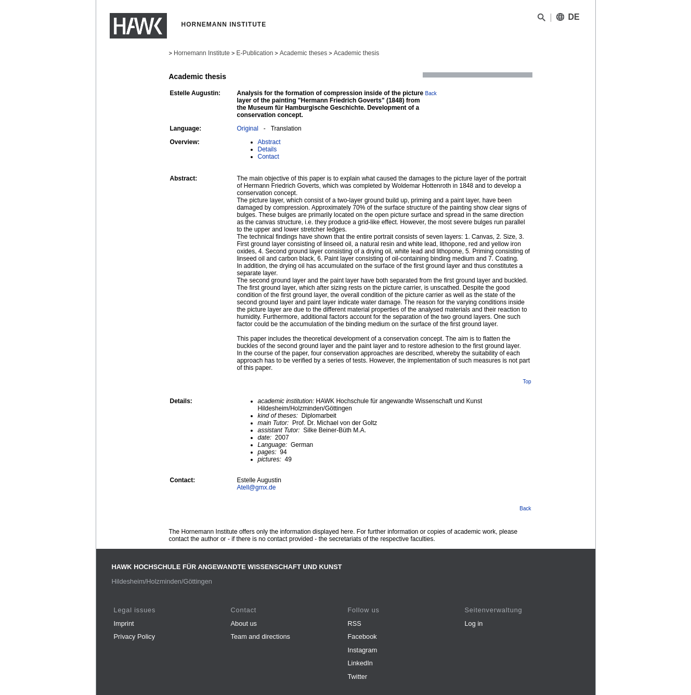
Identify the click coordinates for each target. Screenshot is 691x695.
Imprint (124, 623)
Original (247, 128)
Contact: (182, 480)
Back (431, 93)
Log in (474, 623)
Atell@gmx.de (256, 487)
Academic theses (303, 53)
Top (527, 381)
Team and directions (261, 636)
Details (267, 149)
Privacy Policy (134, 636)
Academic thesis (356, 53)
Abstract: (184, 178)
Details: (181, 401)
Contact (268, 156)
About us (244, 623)
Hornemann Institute (202, 53)
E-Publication (255, 53)
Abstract (269, 142)
